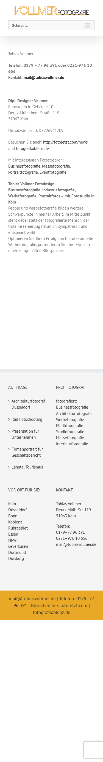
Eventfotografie (53, 172)
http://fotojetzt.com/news (65, 142)
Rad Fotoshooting (27, 419)
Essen (13, 534)
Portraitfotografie (23, 172)
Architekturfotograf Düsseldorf (28, 404)
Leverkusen (18, 546)
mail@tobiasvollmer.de (76, 544)
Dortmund (17, 552)
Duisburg (16, 558)
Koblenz (15, 522)
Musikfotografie (69, 425)
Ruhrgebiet (18, 528)
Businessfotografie (24, 166)
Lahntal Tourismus (27, 467)
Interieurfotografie (72, 443)
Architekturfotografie (74, 413)
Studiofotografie (70, 431)
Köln (12, 503)
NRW (12, 540)
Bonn (12, 515)
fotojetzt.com (73, 605)
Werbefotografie (70, 419)
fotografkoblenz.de (32, 148)
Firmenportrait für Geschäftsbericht (27, 452)
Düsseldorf (17, 509)
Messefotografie (56, 166)
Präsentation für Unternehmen (25, 434)
